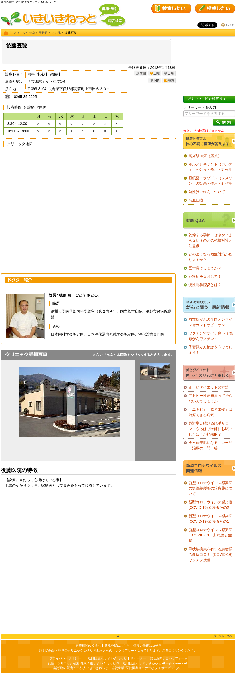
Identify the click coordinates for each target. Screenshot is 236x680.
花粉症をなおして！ (205, 276)
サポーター (138, 658)
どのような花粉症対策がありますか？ (210, 257)
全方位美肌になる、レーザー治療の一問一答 (210, 445)
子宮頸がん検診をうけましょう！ (210, 350)
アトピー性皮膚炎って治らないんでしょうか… (210, 398)
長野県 (43, 33)
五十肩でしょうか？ (205, 268)
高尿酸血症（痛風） (205, 156)
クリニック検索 (24, 33)
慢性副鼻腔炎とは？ (205, 285)
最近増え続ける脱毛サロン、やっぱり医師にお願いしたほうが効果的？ (210, 428)
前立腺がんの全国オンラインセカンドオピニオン (210, 322)
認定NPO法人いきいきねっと (87, 668)
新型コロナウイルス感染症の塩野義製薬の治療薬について (210, 488)
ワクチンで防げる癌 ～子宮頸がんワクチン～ (211, 336)
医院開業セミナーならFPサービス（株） (154, 668)
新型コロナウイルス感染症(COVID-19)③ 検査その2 (210, 505)
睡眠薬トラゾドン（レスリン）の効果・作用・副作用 (210, 181)
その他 (56, 33)
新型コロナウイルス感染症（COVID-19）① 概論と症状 (210, 535)
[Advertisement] (88, 532)
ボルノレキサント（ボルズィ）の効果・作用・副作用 (210, 167)
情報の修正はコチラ (147, 645)
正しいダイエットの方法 (209, 387)
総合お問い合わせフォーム (168, 658)
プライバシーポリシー (65, 658)
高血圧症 (196, 200)
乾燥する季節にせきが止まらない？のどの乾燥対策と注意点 (210, 240)
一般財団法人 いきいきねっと (105, 658)
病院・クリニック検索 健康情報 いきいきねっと (82, 663)
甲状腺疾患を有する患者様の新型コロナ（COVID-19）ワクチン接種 (212, 554)
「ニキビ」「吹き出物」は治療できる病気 (210, 412)
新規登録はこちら (117, 645)
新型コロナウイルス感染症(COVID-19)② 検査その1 (210, 518)
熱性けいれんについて (207, 192)
